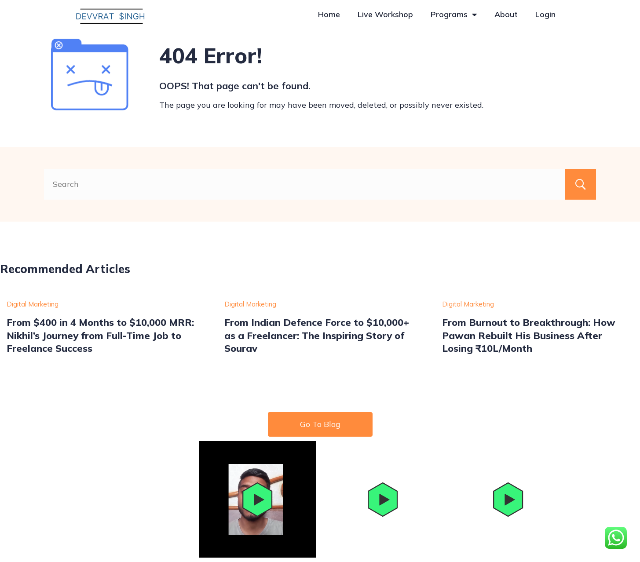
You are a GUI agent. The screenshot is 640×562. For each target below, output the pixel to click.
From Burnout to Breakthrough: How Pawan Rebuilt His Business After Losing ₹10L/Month (528, 335)
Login (545, 14)
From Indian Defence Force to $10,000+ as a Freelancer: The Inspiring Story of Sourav (316, 335)
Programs (454, 14)
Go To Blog (320, 424)
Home (329, 14)
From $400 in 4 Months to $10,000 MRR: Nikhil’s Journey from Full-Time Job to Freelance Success (100, 335)
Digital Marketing (33, 304)
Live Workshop (385, 14)
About (506, 14)
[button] (257, 499)
